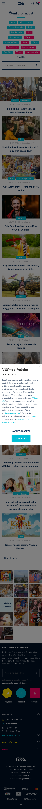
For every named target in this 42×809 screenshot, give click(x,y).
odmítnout (34, 416)
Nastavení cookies (12, 413)
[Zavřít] (40, 366)
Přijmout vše (21, 438)
